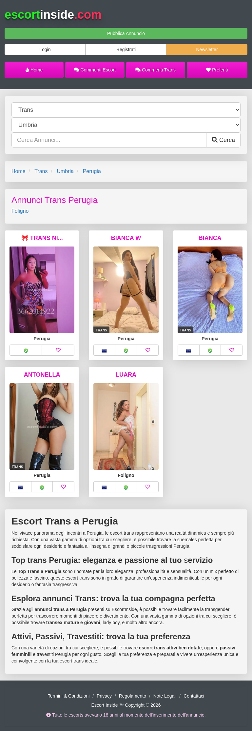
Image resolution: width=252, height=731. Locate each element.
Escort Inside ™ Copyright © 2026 (126, 705)
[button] (26, 350)
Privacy (104, 696)
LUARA (126, 374)
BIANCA (210, 238)
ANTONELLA (42, 374)
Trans (41, 171)
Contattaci (194, 696)
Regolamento (132, 696)
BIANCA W (126, 238)
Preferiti (217, 69)
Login (44, 49)
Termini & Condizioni (69, 696)
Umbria (65, 171)
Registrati (126, 49)
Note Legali (165, 696)
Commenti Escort (95, 69)
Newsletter (207, 49)
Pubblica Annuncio (126, 33)
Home (34, 69)
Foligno (20, 211)
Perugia (92, 171)
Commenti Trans (155, 69)
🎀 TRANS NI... (42, 238)
